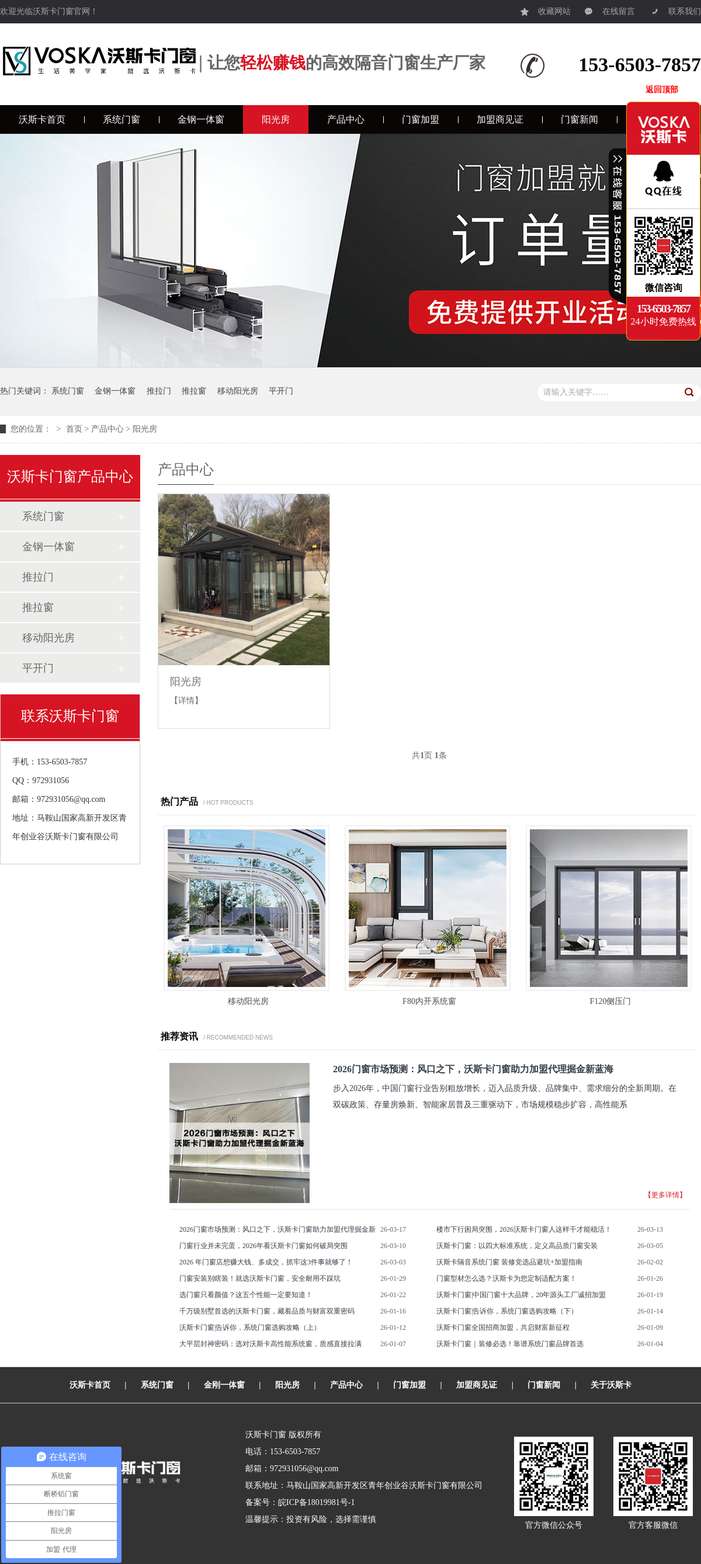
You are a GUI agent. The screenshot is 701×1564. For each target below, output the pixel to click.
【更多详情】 (665, 1195)
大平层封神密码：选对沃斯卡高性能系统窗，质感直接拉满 (270, 1344)
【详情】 (186, 700)
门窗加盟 (420, 119)
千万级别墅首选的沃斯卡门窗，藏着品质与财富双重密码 (267, 1311)
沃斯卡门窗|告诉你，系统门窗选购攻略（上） (250, 1327)
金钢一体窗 (201, 119)
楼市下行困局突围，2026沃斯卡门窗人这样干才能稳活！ (524, 1229)
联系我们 (676, 8)
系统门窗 (121, 119)
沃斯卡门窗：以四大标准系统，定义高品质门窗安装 (517, 1246)
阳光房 (276, 119)
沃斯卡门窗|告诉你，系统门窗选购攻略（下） (507, 1311)
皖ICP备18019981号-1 (316, 1502)
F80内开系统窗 (429, 1001)
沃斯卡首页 (42, 119)
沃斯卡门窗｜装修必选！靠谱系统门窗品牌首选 (510, 1344)
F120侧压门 (610, 1001)
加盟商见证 (500, 119)
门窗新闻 (579, 119)
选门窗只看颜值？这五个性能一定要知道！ (246, 1295)
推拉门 (159, 391)
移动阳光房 (237, 391)
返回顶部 (662, 89)
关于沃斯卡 (611, 1385)
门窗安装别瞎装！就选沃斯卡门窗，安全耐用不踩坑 (260, 1278)
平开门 (281, 391)
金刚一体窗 (224, 1385)
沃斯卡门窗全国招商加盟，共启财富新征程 (503, 1327)
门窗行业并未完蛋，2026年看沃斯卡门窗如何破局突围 (263, 1246)
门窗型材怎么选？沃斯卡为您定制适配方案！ (506, 1278)
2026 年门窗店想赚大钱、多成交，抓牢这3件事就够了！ (266, 1262)
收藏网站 (545, 8)
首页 (74, 429)
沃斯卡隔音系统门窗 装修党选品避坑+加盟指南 (509, 1262)
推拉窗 (194, 391)
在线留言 (610, 8)
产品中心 (346, 119)
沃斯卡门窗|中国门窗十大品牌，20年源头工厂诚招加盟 (521, 1295)
